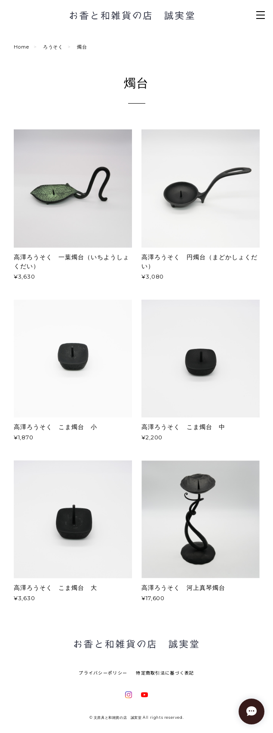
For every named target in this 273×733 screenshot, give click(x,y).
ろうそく (53, 47)
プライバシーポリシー (103, 672)
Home (21, 47)
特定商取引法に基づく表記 (165, 672)
